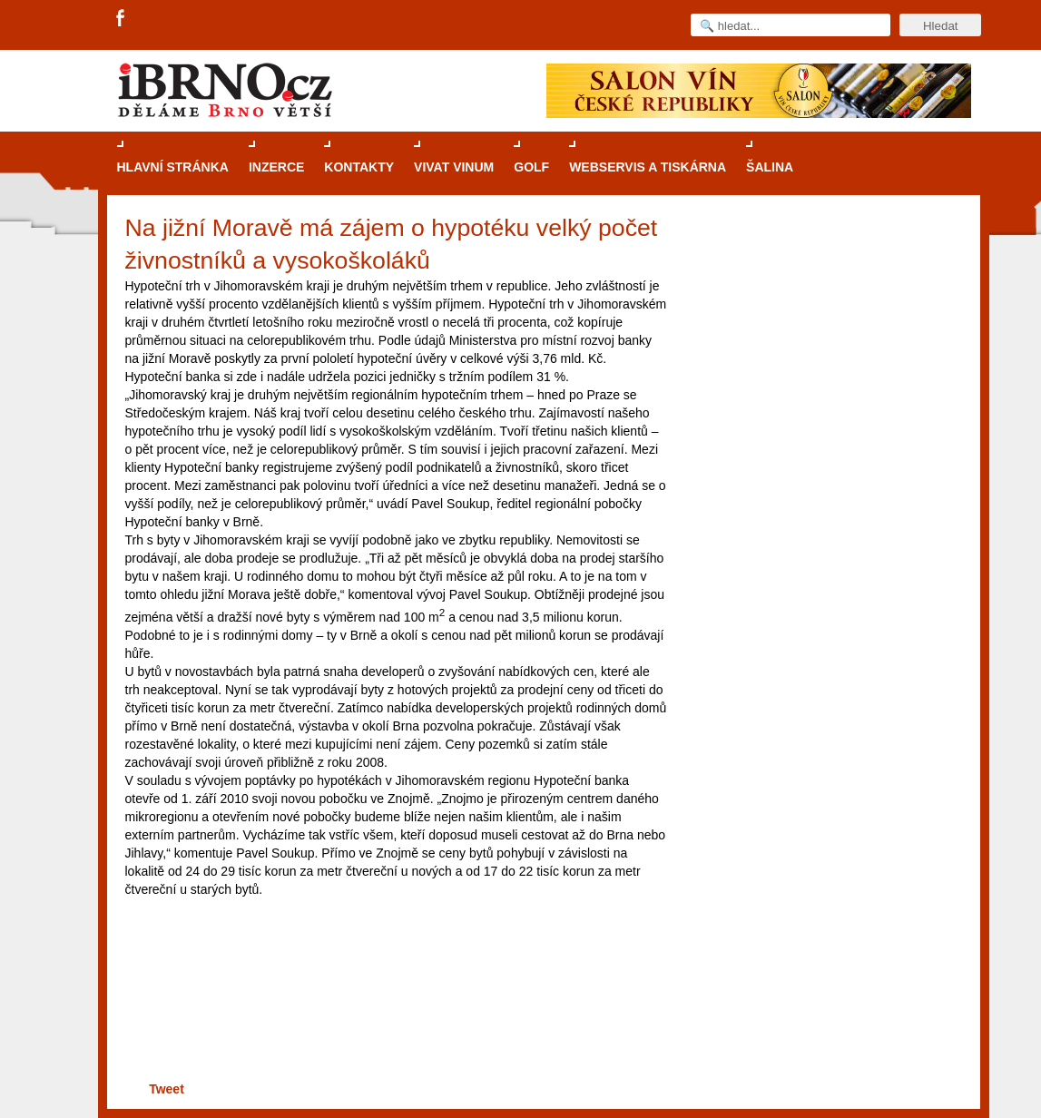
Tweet (166, 1089)
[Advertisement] (393, 1016)
